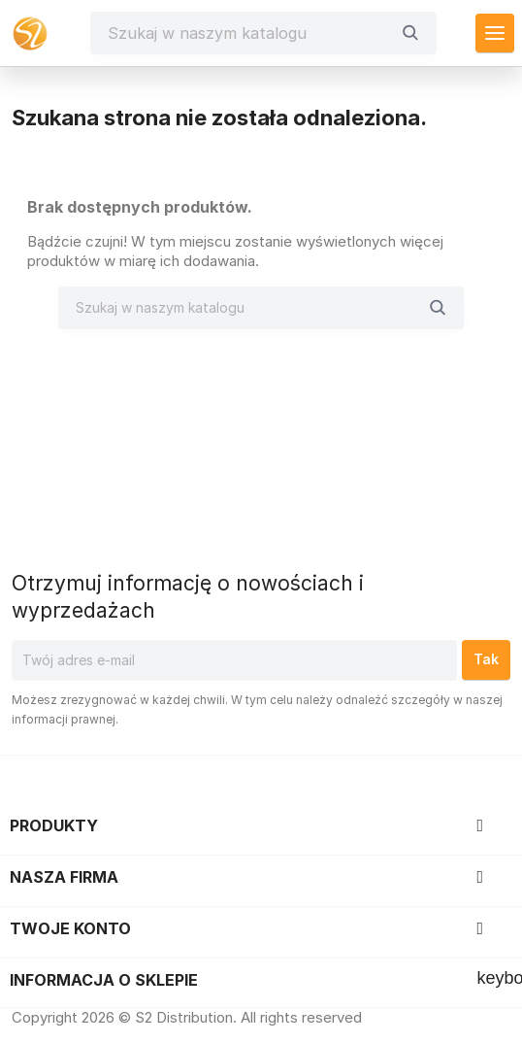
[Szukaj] (249, 33)
